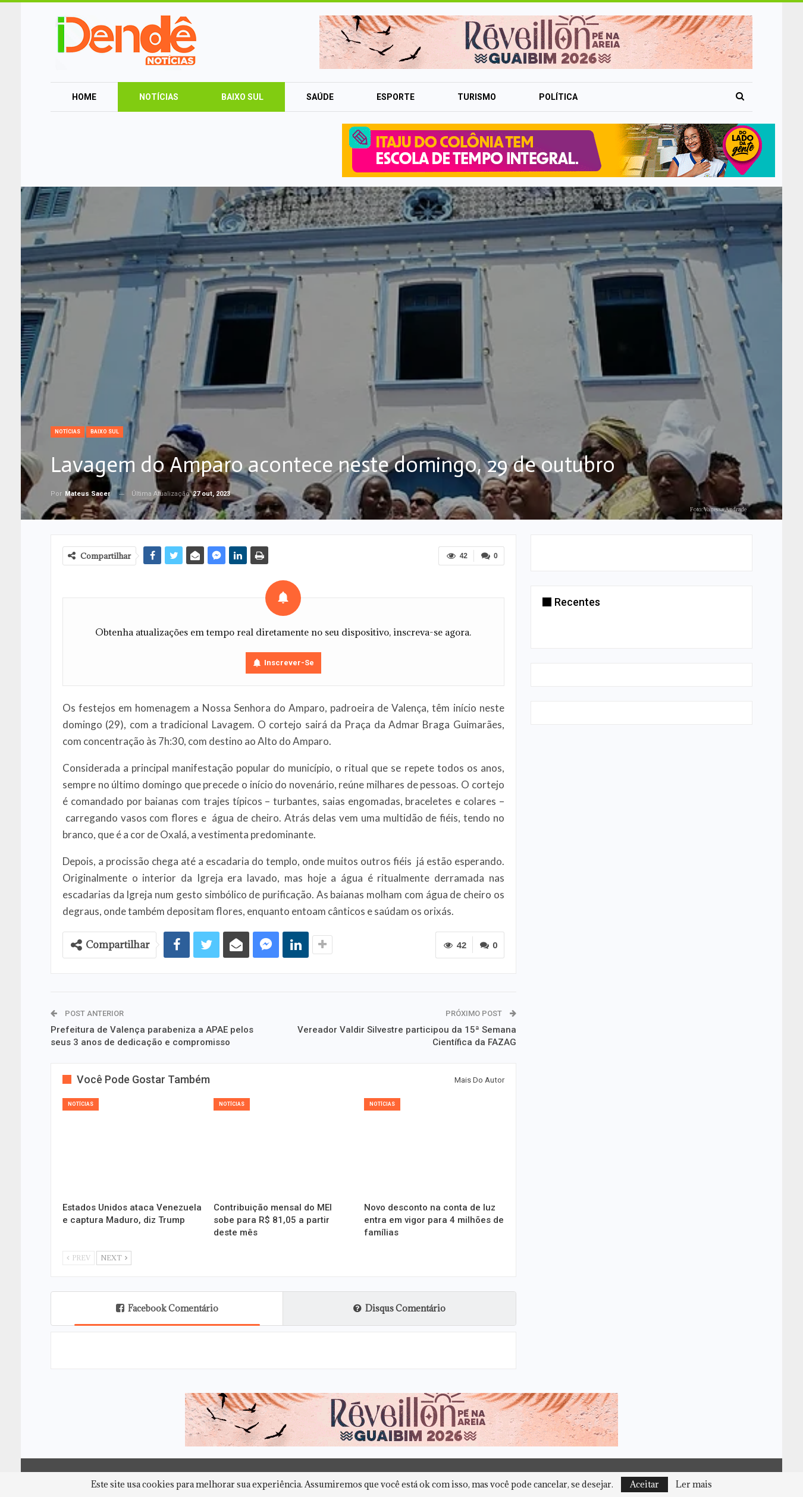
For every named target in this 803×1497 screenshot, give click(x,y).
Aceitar (644, 1484)
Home (84, 97)
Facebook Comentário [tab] (167, 1308)
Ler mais (694, 1484)
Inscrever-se (289, 662)
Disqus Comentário (399, 1308)
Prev (78, 1257)
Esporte (396, 97)
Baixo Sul (242, 97)
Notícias (158, 97)
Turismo (476, 97)
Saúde (320, 97)
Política (558, 97)
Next (114, 1257)
